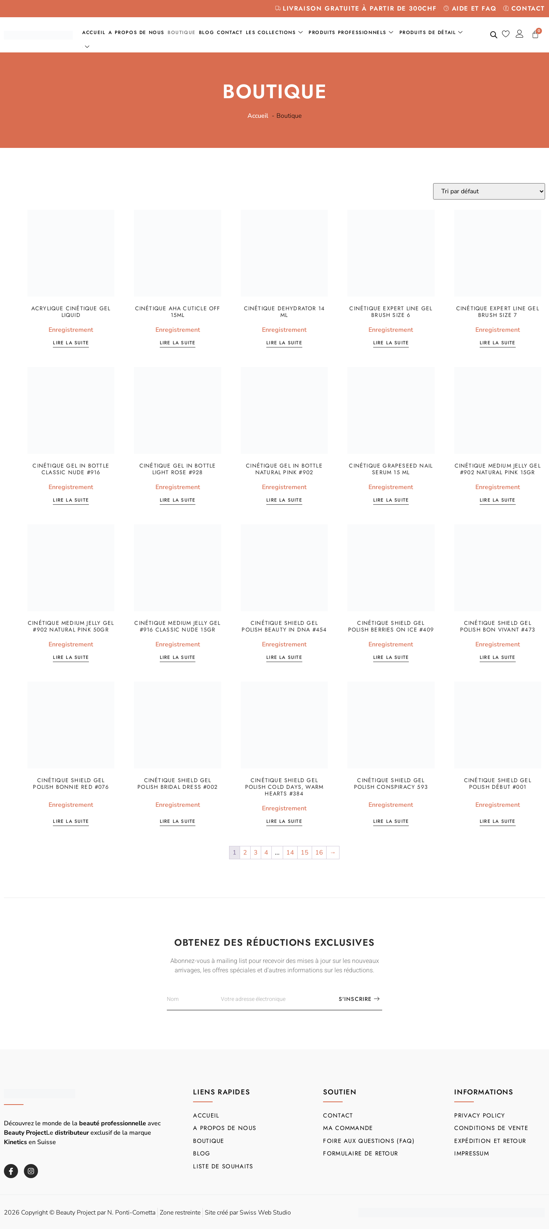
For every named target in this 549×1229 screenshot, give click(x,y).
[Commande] (489, 191)
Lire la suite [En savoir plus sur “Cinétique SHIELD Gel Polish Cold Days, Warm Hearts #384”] (284, 822)
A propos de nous (136, 32)
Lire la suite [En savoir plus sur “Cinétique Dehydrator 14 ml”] (284, 343)
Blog (206, 32)
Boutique (182, 32)
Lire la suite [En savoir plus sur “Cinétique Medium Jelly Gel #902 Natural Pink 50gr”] (71, 658)
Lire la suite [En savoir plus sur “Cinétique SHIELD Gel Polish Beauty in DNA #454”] (284, 658)
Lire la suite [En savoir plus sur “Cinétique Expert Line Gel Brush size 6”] (391, 343)
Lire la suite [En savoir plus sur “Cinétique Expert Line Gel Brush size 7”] (498, 343)
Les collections (274, 32)
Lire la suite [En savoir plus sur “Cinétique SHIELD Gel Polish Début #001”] (498, 822)
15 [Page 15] (305, 852)
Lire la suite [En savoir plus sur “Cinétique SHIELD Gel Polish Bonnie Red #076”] (71, 822)
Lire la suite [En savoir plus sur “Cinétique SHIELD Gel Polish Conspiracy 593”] (391, 822)
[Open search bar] (494, 34)
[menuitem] (87, 47)
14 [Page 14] (290, 852)
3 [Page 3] (256, 852)
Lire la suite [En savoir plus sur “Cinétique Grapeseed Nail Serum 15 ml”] (391, 501)
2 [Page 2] (245, 852)
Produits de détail (431, 32)
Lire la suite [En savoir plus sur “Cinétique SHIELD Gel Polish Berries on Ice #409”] (391, 658)
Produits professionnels (351, 32)
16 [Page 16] (319, 852)
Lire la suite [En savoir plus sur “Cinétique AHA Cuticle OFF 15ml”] (178, 343)
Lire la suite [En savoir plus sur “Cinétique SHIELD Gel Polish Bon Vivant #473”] (498, 658)
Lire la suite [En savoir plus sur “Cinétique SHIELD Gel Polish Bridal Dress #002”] (178, 822)
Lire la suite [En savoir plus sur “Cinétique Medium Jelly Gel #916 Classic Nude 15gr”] (178, 658)
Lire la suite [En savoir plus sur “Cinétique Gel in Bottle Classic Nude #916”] (71, 501)
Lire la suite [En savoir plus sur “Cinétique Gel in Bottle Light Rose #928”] (178, 501)
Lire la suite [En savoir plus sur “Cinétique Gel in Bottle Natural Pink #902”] (284, 501)
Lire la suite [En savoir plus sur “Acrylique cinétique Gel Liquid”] (71, 343)
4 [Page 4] (266, 852)
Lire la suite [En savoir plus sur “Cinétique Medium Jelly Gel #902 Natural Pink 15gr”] (498, 501)
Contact (229, 32)
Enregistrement (71, 330)
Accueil (93, 32)
